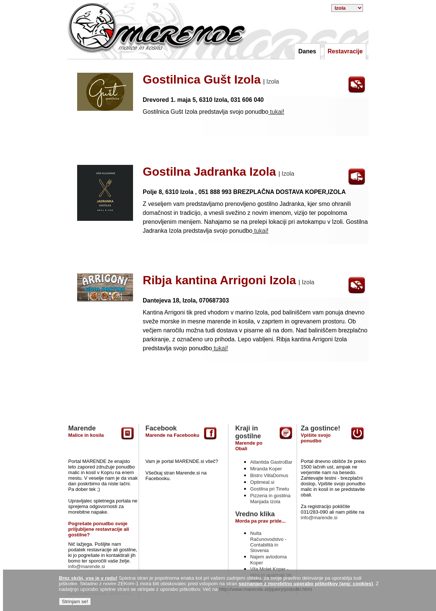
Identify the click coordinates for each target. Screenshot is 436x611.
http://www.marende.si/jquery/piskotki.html (265, 589)
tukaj (276, 112)
